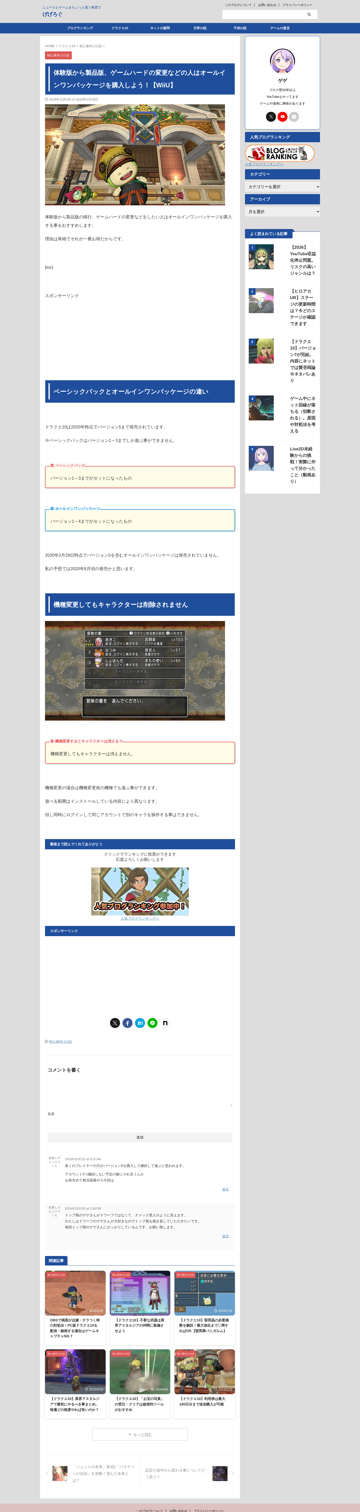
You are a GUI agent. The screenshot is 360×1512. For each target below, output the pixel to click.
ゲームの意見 (280, 28)
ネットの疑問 (160, 28)
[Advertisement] (140, 340)
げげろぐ (52, 14)
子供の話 (240, 28)
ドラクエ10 (120, 28)
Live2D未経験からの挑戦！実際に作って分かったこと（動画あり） (297, 401)
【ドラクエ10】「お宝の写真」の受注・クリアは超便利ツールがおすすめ (139, 1400)
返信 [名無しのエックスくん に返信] (225, 1187)
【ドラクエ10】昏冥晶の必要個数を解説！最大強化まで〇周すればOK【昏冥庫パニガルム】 (204, 1321)
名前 (51, 1113)
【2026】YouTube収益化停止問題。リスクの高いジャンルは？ (296, 253)
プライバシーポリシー (297, 5)
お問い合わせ (267, 5)
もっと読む (143, 1431)
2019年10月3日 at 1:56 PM (83, 1206)
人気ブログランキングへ (140, 918)
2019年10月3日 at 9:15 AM (83, 1158)
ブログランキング (80, 28)
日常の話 (200, 28)
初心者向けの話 (60, 1041)
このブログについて (238, 5)
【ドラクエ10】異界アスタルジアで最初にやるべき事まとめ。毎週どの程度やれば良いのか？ (75, 1400)
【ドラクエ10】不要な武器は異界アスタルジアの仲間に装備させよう (139, 1321)
